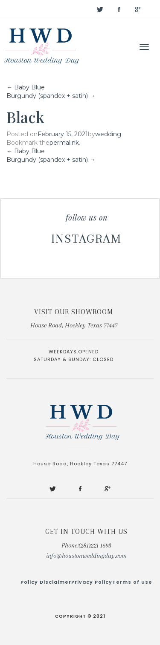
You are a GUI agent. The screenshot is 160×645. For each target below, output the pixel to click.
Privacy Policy (91, 582)
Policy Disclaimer (45, 582)
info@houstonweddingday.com (86, 555)
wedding (108, 134)
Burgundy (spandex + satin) (51, 96)
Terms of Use (132, 582)
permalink (64, 142)
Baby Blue (25, 87)
